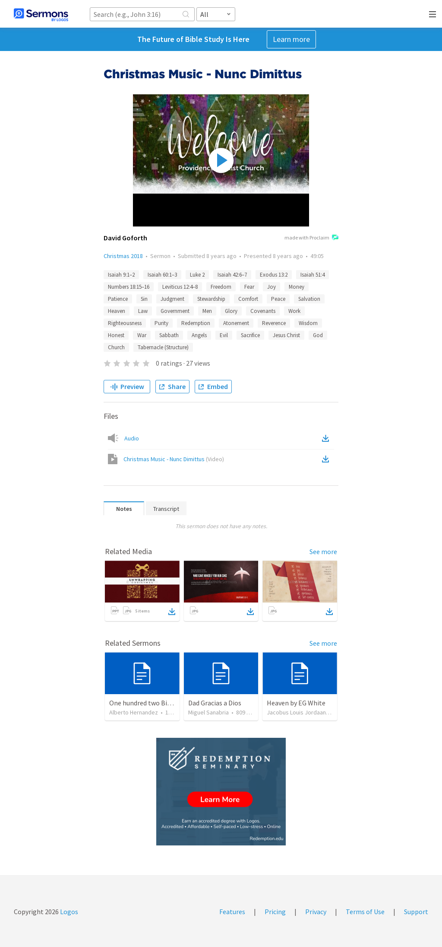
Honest (116, 335)
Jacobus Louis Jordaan (296, 712)
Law (143, 311)
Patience (118, 299)
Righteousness (125, 323)
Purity (161, 323)
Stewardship (211, 299)
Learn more (291, 39)
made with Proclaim (311, 238)
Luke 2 (197, 274)
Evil (224, 335)
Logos (68, 911)
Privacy (315, 911)
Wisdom (308, 323)
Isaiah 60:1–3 (162, 274)
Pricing (275, 911)
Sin (144, 299)
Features (232, 911)
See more (323, 551)
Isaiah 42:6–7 (232, 274)
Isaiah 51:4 (312, 274)
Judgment (172, 299)
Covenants (262, 311)
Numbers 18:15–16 (128, 286)
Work (294, 311)
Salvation (309, 299)
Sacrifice (250, 335)
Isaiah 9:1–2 (121, 274)
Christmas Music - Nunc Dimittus (173, 459)
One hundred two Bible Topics (153, 702)
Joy (271, 286)
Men (207, 311)
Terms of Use (365, 911)
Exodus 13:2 (273, 274)
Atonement (236, 323)
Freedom (221, 286)
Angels (199, 335)
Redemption (195, 323)
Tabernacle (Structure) (163, 347)
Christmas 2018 (123, 256)
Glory (231, 311)
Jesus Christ (286, 335)
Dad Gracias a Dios (214, 702)
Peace (278, 299)
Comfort (248, 299)
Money (296, 286)
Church (116, 347)
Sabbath (169, 335)
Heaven (116, 311)
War (141, 335)
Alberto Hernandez (133, 712)
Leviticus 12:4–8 (180, 286)
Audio (131, 438)
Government (175, 311)
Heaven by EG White (296, 702)
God (318, 335)
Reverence (274, 323)
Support (416, 911)
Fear (249, 286)
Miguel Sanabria (208, 712)
